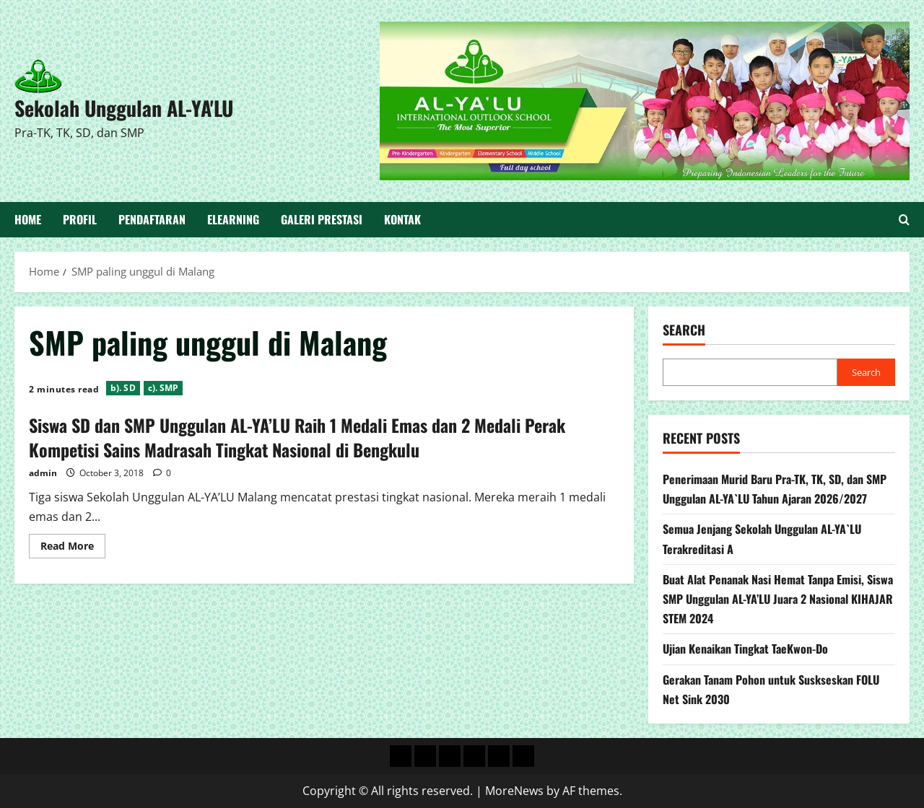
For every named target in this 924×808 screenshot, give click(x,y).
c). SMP (163, 388)
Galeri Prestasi (321, 219)
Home (27, 219)
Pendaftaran (152, 219)
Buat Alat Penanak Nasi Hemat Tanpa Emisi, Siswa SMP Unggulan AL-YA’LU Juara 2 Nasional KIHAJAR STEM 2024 (778, 599)
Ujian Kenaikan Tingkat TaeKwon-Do (745, 648)
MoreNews (514, 791)
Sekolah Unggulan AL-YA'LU (123, 108)
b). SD (123, 388)
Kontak (402, 219)
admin (43, 473)
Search (684, 330)
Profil (80, 219)
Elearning (233, 219)
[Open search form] (904, 220)
